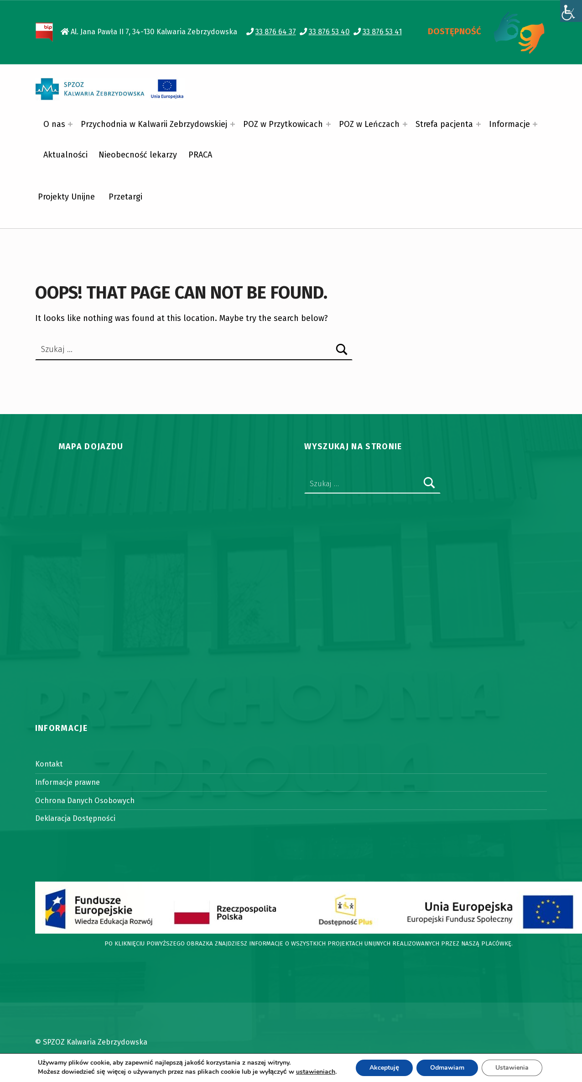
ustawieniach (315, 1072)
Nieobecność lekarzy (138, 155)
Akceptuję (384, 1067)
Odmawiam (447, 1067)
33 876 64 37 (275, 31)
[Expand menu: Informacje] (535, 124)
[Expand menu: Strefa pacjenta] (478, 124)
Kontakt (48, 764)
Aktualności (65, 155)
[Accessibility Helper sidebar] (571, 11)
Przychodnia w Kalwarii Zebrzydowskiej (154, 124)
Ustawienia (512, 1067)
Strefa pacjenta (444, 124)
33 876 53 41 (382, 31)
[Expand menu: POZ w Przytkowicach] (328, 124)
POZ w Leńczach (369, 124)
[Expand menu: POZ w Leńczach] (405, 124)
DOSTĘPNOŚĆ (454, 31)
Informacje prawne (67, 782)
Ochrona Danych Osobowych (85, 800)
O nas (54, 124)
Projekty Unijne (66, 197)
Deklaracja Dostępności (75, 818)
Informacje (509, 124)
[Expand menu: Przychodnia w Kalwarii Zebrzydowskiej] (232, 124)
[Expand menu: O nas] (70, 124)
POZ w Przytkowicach (283, 124)
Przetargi (125, 197)
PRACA (200, 155)
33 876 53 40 (329, 31)
